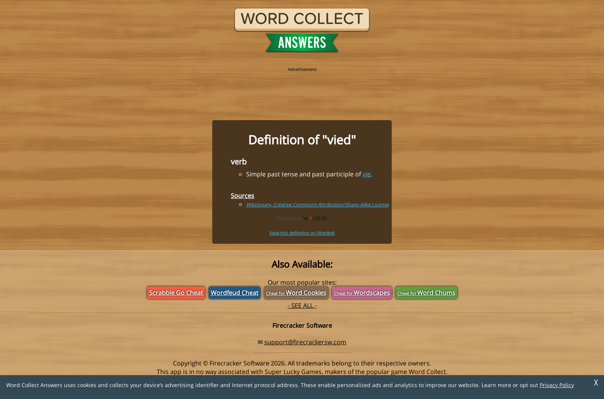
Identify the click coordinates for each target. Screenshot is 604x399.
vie (366, 174)
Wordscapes (362, 292)
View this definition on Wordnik (302, 233)
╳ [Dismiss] (595, 383)
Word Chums (426, 292)
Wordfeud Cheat (234, 292)
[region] (302, 89)
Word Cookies (296, 292)
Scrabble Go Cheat (176, 292)
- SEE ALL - (302, 305)
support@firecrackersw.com (305, 342)
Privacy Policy (557, 385)
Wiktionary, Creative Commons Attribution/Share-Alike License (317, 204)
